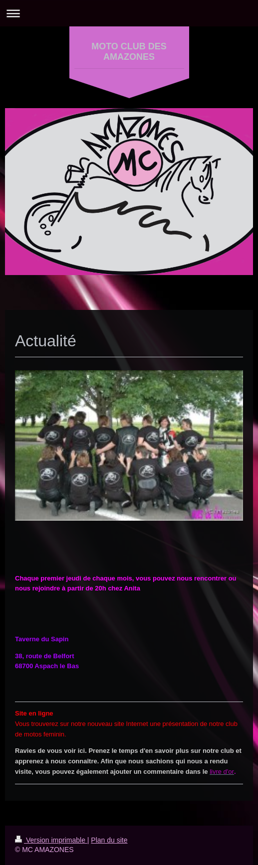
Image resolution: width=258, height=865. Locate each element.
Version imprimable (51, 840)
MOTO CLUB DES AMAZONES (129, 51)
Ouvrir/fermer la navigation (129, 13)
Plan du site (109, 840)
